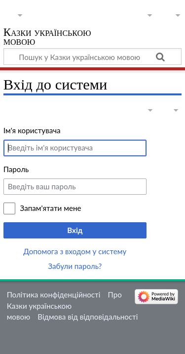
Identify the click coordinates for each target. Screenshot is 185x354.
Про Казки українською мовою (64, 306)
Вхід (74, 230)
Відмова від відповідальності (87, 316)
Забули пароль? (75, 266)
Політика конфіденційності (54, 294)
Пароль (16, 169)
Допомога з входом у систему (74, 251)
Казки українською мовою (47, 37)
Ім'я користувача (32, 130)
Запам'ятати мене (50, 208)
